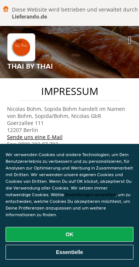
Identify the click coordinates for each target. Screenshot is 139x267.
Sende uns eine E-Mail (35, 137)
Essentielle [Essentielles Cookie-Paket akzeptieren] (69, 252)
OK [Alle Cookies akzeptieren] (69, 234)
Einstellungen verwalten (90, 194)
